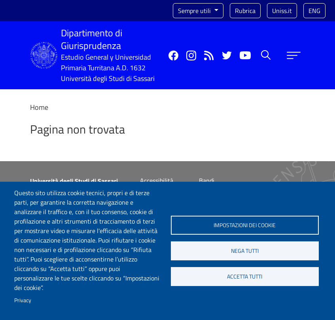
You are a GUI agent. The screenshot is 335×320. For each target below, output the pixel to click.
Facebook (173, 55)
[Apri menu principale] (293, 55)
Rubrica (245, 10)
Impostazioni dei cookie (245, 225)
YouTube (245, 55)
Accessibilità (156, 180)
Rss (209, 55)
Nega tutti (245, 251)
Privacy (22, 300)
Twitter (227, 55)
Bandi (206, 180)
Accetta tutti (244, 276)
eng (314, 10)
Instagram (191, 55)
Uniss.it (282, 10)
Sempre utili (195, 10)
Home (39, 107)
